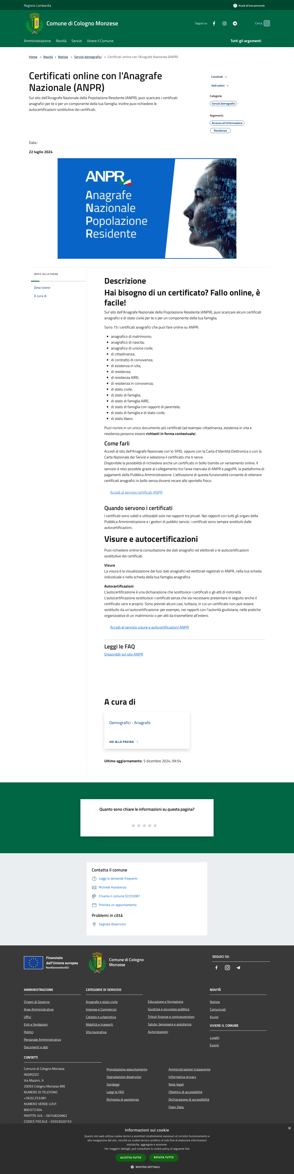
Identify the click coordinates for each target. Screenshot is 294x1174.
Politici (29, 1031)
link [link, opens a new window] (187, 1149)
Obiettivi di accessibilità (185, 1091)
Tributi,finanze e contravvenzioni (171, 1016)
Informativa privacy (182, 1076)
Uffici (27, 1016)
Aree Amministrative (39, 1009)
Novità (48, 56)
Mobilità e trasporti (99, 1024)
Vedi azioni (220, 85)
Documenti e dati (36, 1047)
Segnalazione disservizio (124, 1076)
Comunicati (218, 1009)
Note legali (176, 1084)
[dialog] (147, 1149)
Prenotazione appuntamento (127, 1069)
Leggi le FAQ (115, 1091)
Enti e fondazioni (36, 1024)
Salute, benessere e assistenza (169, 1024)
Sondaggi (113, 1084)
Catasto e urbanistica (101, 1016)
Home (33, 56)
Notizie (63, 56)
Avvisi (214, 1016)
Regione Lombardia (37, 5)
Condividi (219, 76)
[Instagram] (217, 23)
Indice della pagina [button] (46, 274)
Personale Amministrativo (42, 1039)
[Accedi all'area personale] (249, 5)
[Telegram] (228, 23)
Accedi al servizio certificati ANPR (136, 492)
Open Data (176, 1106)
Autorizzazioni (158, 1031)
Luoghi (214, 1037)
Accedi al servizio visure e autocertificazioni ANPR (149, 627)
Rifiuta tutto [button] (164, 1157)
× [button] (289, 1128)
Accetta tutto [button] (130, 1157)
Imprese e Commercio (101, 1009)
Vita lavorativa (96, 1031)
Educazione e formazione (165, 1001)
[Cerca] (265, 23)
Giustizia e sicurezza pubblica (168, 1009)
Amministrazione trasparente (189, 1069)
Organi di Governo (37, 1001)
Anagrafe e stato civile (102, 1001)
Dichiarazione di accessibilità (189, 1099)
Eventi (214, 1045)
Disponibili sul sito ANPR (123, 654)
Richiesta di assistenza (123, 1099)
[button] (147, 1167)
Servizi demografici (88, 56)
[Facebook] (207, 23)
